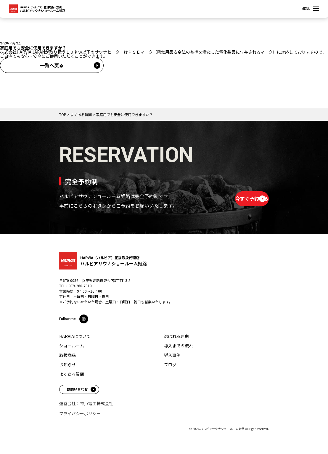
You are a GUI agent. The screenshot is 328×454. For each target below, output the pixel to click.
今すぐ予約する (231, 198)
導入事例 (172, 355)
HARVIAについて (75, 336)
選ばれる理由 (176, 336)
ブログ (170, 364)
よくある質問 (71, 374)
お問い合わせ (77, 389)
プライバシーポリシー (80, 413)
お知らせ (67, 364)
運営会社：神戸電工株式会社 (86, 403)
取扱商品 (67, 355)
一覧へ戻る (52, 65)
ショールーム (71, 346)
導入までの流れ (178, 346)
